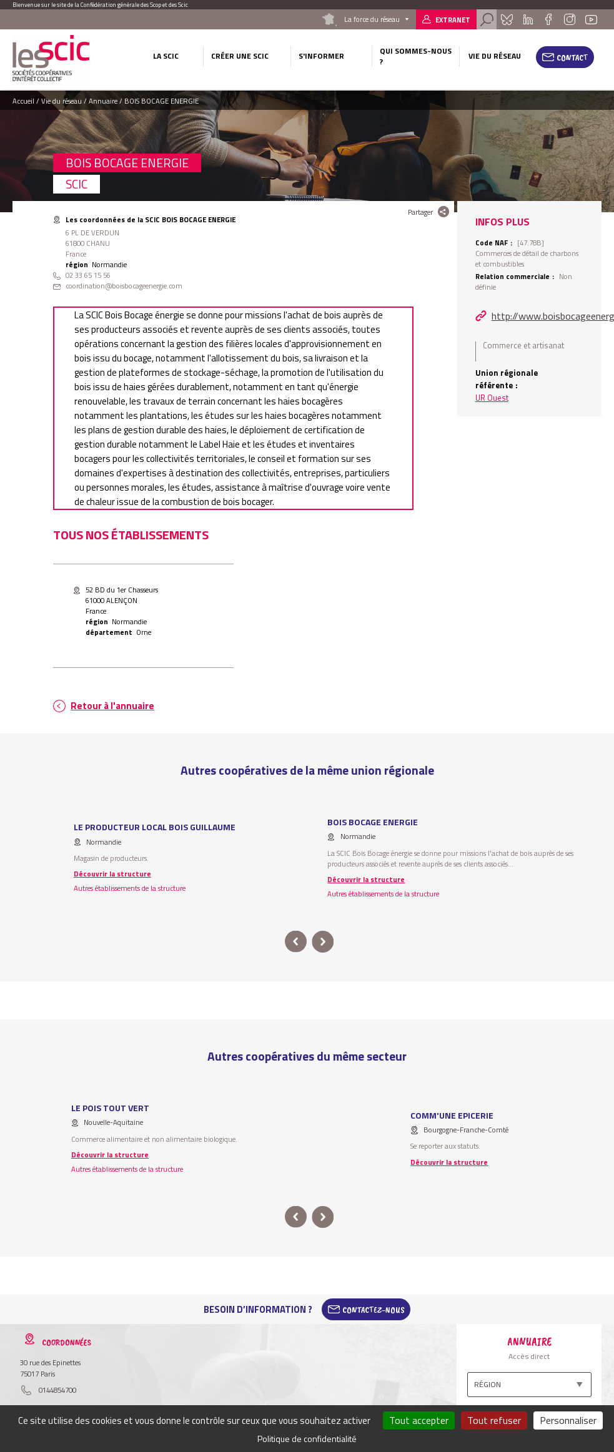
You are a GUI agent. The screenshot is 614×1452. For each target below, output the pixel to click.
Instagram (569, 19)
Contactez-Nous (373, 1309)
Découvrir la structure (112, 873)
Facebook (548, 19)
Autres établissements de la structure (130, 888)
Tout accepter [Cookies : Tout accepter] (418, 1420)
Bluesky (507, 19)
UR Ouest (491, 397)
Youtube (592, 19)
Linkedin (528, 19)
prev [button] (295, 941)
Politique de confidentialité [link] (307, 1438)
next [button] (323, 941)
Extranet (452, 19)
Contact (572, 57)
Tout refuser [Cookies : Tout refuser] (494, 1420)
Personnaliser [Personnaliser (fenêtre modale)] (568, 1420)
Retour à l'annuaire (112, 706)
